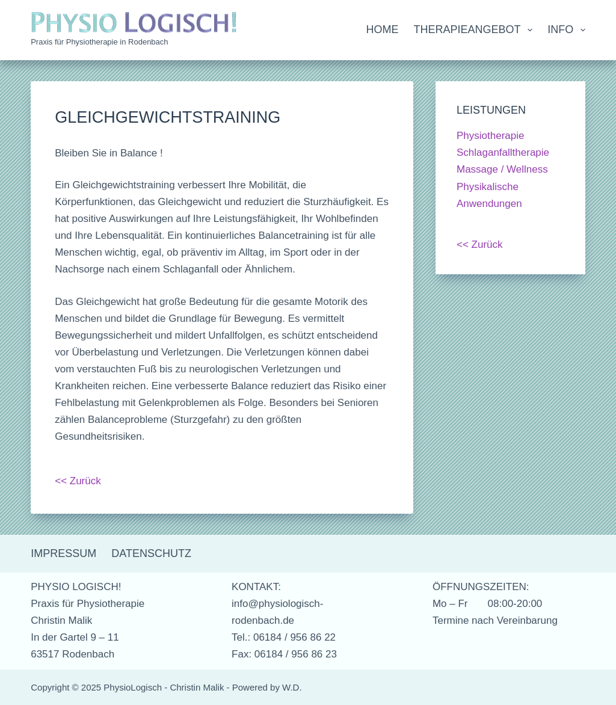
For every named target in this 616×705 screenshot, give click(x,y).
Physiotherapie (490, 135)
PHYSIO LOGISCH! (76, 587)
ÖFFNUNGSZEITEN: (481, 587)
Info (566, 30)
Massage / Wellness (502, 169)
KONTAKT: (256, 587)
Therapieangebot (476, 30)
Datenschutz (151, 553)
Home (382, 29)
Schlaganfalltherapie (503, 152)
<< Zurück (78, 481)
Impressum (63, 553)
